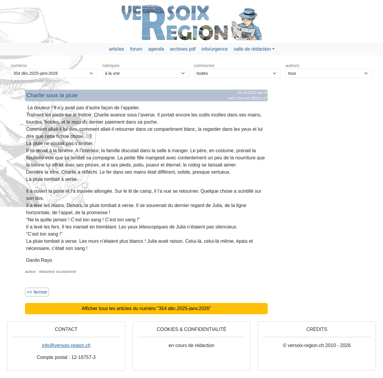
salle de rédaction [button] (252, 49)
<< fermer (37, 292)
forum (136, 49)
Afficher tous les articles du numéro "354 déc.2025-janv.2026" (146, 308)
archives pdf (183, 49)
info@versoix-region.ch (66, 345)
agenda (156, 49)
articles (116, 49)
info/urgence (214, 49)
